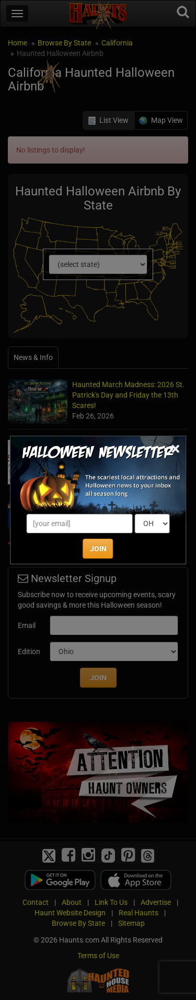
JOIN (98, 548)
